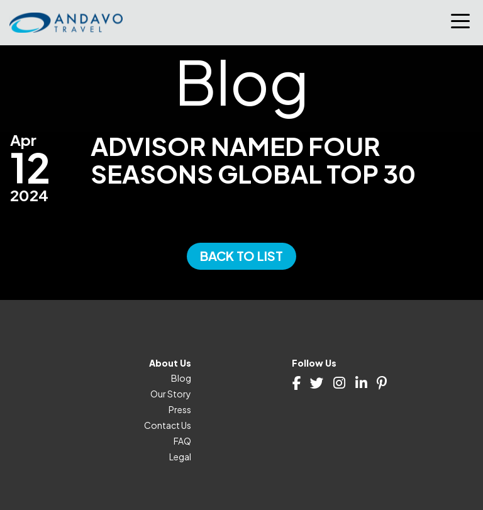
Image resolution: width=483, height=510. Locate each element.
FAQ (182, 440)
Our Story (170, 393)
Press (180, 409)
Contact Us (167, 425)
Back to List (241, 255)
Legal (180, 456)
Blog (181, 378)
